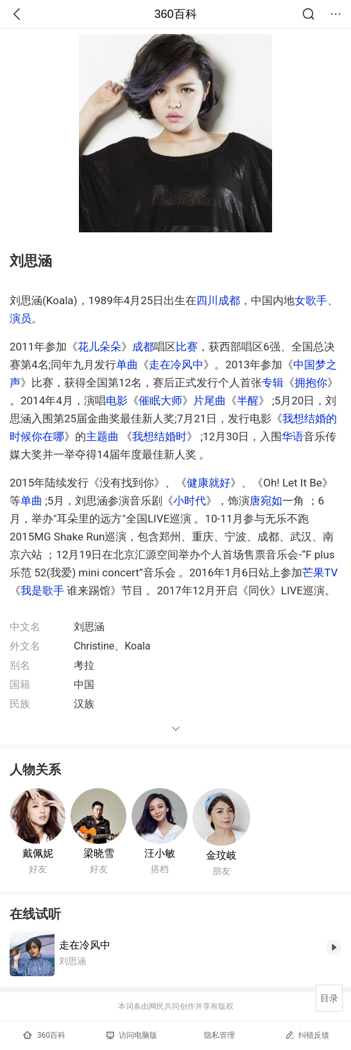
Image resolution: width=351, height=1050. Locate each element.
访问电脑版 (132, 1035)
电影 (117, 400)
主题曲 (102, 436)
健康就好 (208, 482)
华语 (293, 436)
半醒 (248, 400)
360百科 (175, 14)
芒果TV (320, 572)
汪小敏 (159, 853)
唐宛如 (266, 500)
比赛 (187, 346)
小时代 (189, 500)
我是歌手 (42, 590)
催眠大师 (160, 400)
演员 (20, 318)
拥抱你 (311, 382)
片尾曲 (209, 400)
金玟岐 (221, 855)
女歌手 (311, 300)
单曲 (127, 364)
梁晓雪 (98, 853)
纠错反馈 (307, 1035)
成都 (229, 300)
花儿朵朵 (99, 346)
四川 (207, 300)
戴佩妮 (37, 853)
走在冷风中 (176, 364)
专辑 (273, 382)
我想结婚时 (159, 436)
